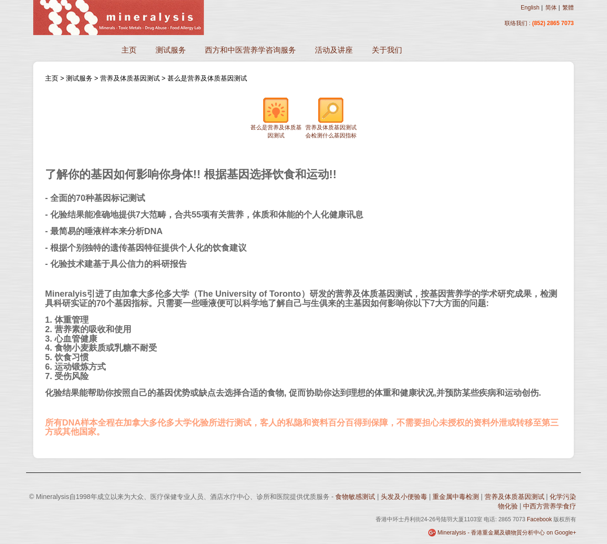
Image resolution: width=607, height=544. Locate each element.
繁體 (568, 7)
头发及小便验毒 (405, 496)
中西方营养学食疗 (549, 506)
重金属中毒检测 (456, 496)
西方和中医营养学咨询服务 (250, 50)
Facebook (539, 519)
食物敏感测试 (356, 496)
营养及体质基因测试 (130, 78)
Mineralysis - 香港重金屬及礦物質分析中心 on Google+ (507, 532)
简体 (551, 7)
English (530, 7)
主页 (129, 50)
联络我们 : (518, 23)
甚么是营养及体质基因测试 (207, 78)
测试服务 (171, 50)
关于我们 (387, 50)
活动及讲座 (334, 50)
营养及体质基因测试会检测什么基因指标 (331, 118)
